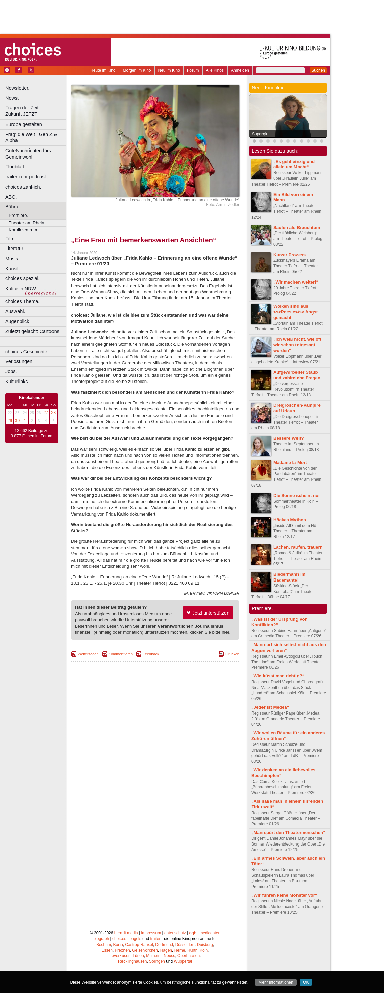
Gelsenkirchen (145, 950)
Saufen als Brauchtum (296, 227)
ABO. (11, 197)
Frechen (122, 950)
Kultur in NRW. (21, 288)
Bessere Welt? (288, 438)
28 (53, 412)
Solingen (157, 961)
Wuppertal (183, 961)
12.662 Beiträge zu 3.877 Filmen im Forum (31, 433)
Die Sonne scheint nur (296, 495)
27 (46, 412)
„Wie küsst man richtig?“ (277, 675)
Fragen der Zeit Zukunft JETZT (36, 111)
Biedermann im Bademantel (289, 577)
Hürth (192, 950)
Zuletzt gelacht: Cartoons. (33, 331)
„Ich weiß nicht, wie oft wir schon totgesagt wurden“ (297, 345)
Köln (204, 950)
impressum (151, 933)
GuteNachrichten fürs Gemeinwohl (28, 154)
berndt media (126, 933)
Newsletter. (17, 88)
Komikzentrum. (23, 229)
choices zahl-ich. (23, 187)
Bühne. (13, 206)
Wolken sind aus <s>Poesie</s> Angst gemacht (295, 312)
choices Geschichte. (27, 351)
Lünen (138, 955)
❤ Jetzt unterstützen (208, 613)
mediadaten (209, 933)
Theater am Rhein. (27, 222)
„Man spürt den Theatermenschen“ (288, 832)
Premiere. (18, 215)
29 (10, 420)
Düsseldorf (185, 944)
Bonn (118, 944)
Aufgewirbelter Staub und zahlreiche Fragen (296, 375)
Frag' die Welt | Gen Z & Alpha (31, 137)
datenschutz (175, 933)
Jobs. (11, 371)
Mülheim (153, 955)
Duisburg (205, 944)
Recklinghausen (132, 961)
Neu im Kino (169, 70)
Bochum (103, 944)
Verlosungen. (19, 361)
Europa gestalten (23, 124)
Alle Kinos (215, 70)
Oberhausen (188, 955)
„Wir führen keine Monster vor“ (284, 895)
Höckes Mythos (289, 519)
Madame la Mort (290, 462)
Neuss (169, 955)
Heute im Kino (102, 70)
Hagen (166, 950)
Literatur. (14, 248)
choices (119, 938)
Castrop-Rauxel (139, 944)
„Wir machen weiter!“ (295, 282)
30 (17, 420)
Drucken (232, 654)
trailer (155, 938)
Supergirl (260, 134)
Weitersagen (88, 654)
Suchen (318, 70)
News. (12, 98)
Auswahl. (15, 311)
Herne (179, 950)
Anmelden (240, 70)
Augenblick (17, 321)
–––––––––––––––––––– (32, 341)
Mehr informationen (275, 982)
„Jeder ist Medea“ (270, 707)
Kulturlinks (16, 381)
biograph (101, 938)
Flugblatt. (15, 166)
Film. (10, 238)
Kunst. (12, 268)
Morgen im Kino (137, 70)
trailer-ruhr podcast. (26, 176)
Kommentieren (121, 654)
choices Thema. (22, 301)
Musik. (12, 258)
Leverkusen (120, 955)
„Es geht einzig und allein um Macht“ (294, 164)
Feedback (151, 654)
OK (306, 982)
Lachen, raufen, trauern (298, 547)
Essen (107, 950)
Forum (193, 70)
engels (135, 938)
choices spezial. (22, 278)
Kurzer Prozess (289, 254)
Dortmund (164, 944)
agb (192, 933)
